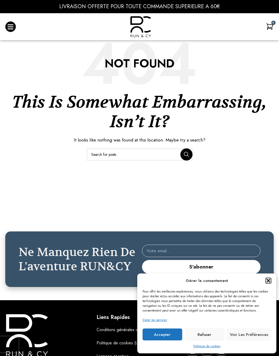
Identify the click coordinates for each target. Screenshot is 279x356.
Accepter (162, 334)
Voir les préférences (249, 334)
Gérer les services (155, 320)
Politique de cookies (206, 346)
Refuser (204, 334)
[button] (268, 280)
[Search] (140, 154)
